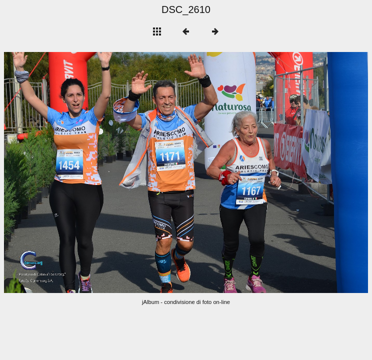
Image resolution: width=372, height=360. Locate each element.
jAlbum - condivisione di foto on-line (186, 302)
